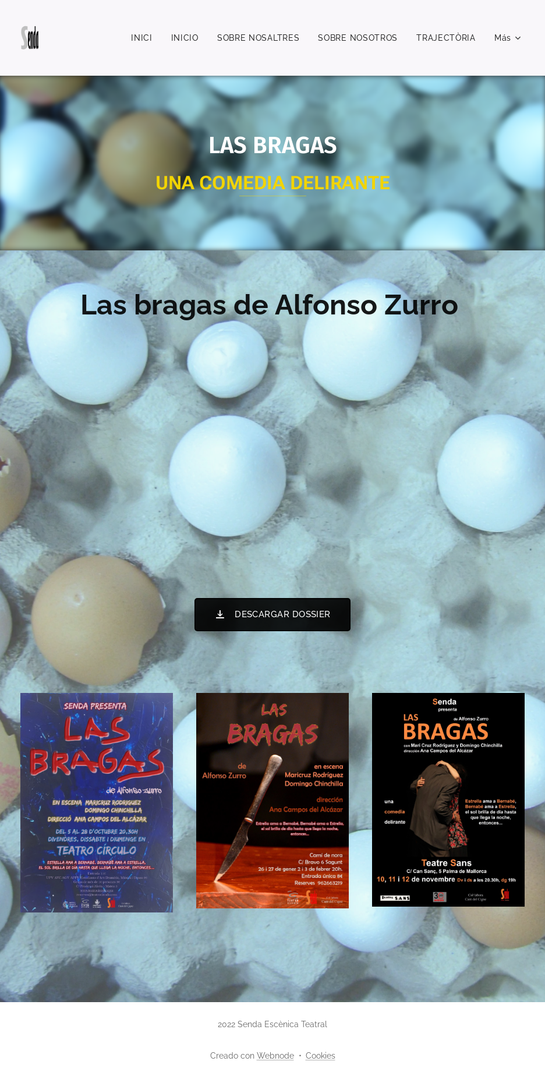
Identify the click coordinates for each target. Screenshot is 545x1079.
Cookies (320, 1055)
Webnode (275, 1055)
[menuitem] (145, 37)
